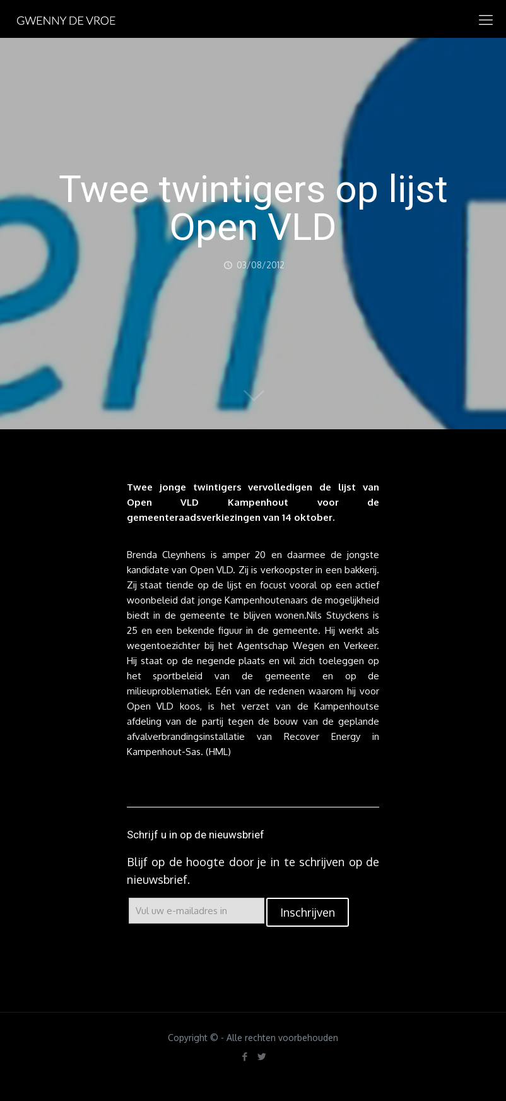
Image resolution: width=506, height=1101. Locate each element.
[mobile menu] (486, 19)
